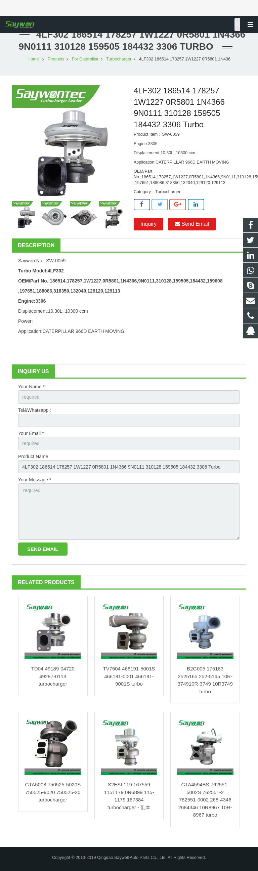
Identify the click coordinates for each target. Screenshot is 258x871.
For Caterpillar (85, 59)
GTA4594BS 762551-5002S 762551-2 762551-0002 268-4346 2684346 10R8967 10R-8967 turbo (205, 800)
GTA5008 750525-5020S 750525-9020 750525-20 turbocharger (53, 792)
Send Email (192, 224)
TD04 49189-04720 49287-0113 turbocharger (53, 676)
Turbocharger (118, 59)
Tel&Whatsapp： (35, 410)
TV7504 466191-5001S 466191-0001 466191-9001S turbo (129, 676)
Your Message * (34, 479)
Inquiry (148, 224)
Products (56, 59)
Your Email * (31, 433)
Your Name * (31, 386)
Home (33, 59)
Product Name (33, 456)
